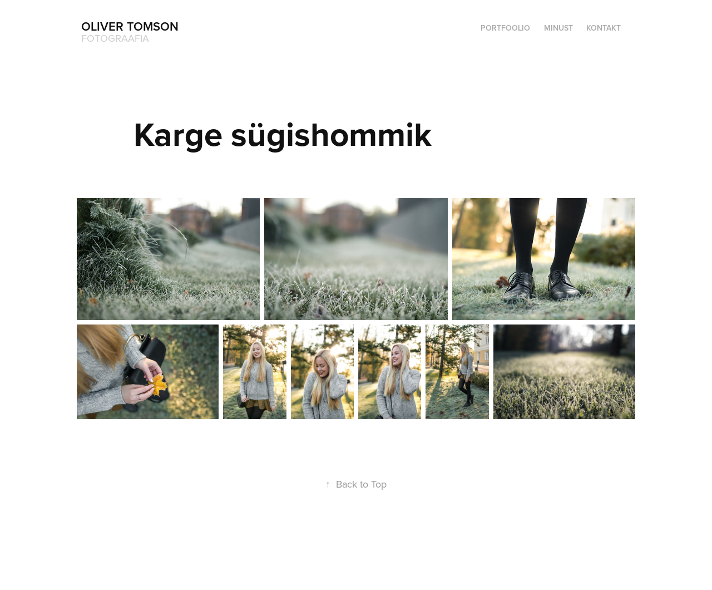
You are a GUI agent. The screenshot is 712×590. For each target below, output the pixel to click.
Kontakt (603, 27)
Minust (558, 27)
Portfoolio (505, 27)
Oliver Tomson (130, 26)
